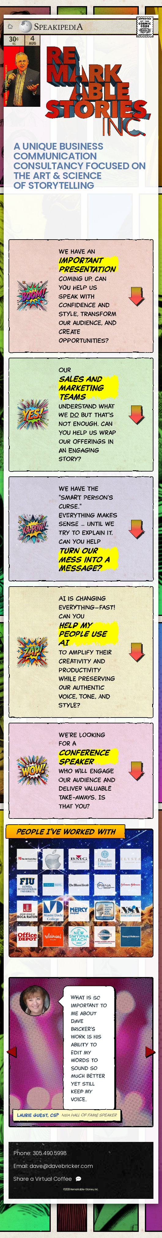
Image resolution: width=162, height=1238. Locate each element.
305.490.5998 (50, 1153)
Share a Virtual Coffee (47, 1179)
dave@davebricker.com (61, 1166)
